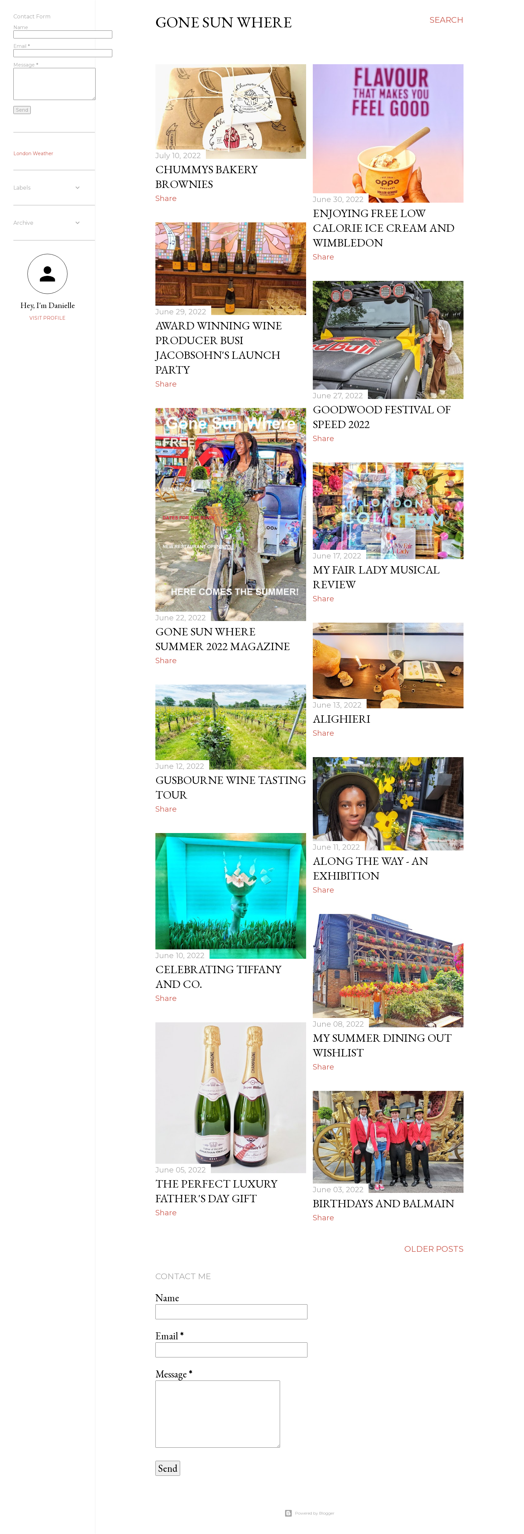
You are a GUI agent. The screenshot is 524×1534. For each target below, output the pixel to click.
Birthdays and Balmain (383, 1203)
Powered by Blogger (309, 1513)
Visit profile (47, 318)
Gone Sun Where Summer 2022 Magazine (222, 638)
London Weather (33, 153)
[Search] (446, 20)
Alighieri (341, 718)
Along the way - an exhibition (370, 868)
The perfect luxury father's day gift (216, 1191)
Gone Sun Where (223, 22)
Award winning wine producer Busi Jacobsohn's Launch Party (218, 347)
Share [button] (166, 198)
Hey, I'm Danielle (47, 305)
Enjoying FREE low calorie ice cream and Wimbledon (383, 228)
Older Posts (434, 1249)
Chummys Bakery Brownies (206, 176)
